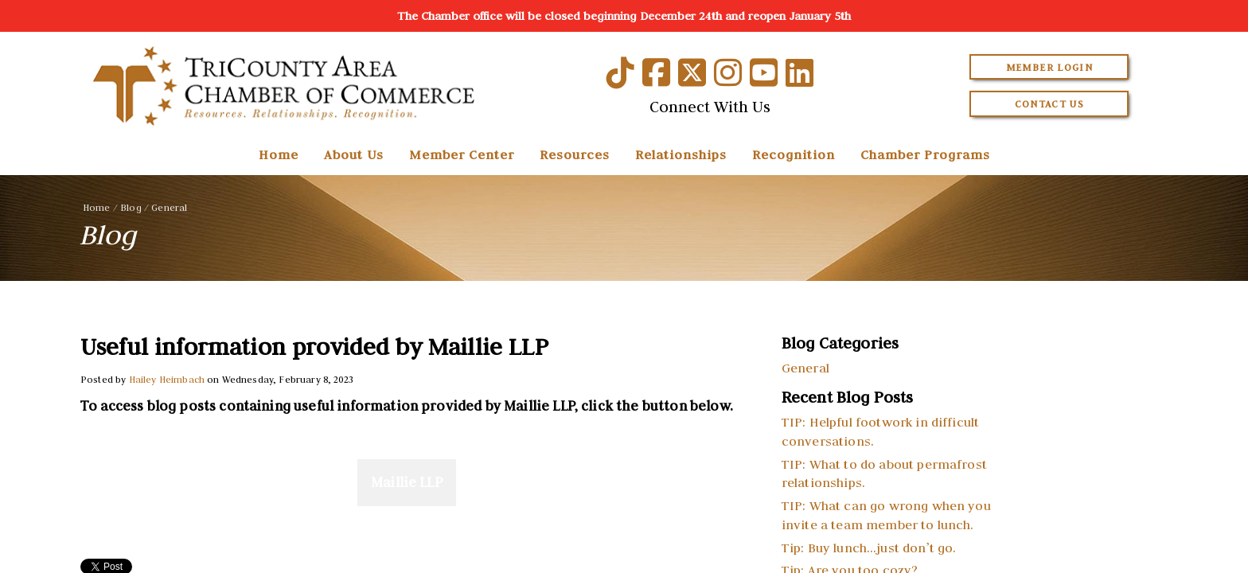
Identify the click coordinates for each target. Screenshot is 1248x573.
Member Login (1049, 67)
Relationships (681, 154)
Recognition (793, 154)
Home (278, 154)
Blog (131, 207)
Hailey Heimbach (167, 379)
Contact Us (1050, 104)
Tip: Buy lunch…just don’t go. (869, 547)
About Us (354, 154)
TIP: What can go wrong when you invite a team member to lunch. (886, 514)
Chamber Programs (925, 154)
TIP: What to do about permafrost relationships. (884, 473)
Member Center (461, 154)
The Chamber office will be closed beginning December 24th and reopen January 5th (624, 16)
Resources (575, 154)
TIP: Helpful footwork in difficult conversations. (880, 431)
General (169, 207)
